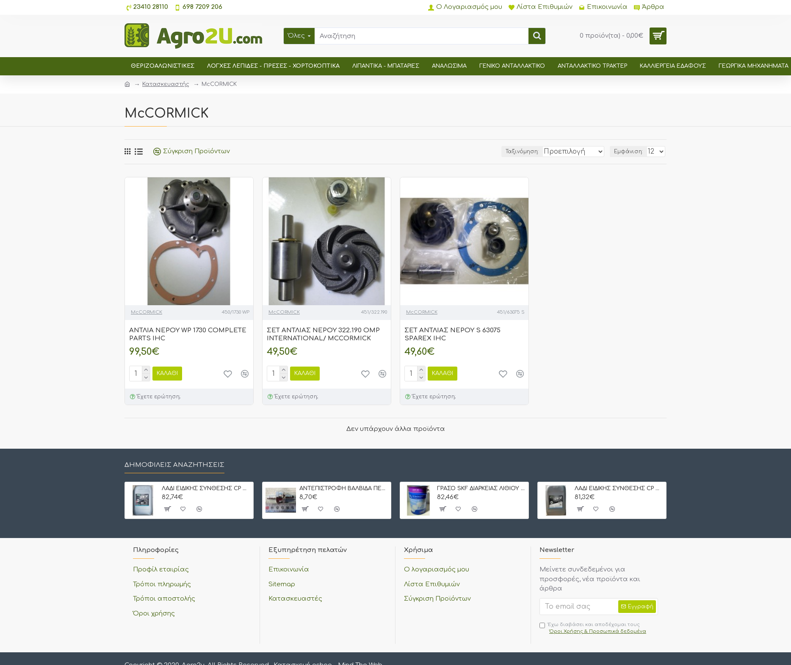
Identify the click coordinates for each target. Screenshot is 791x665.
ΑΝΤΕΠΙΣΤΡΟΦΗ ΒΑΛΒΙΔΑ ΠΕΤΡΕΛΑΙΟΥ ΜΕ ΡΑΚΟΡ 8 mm (343, 488)
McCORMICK (146, 312)
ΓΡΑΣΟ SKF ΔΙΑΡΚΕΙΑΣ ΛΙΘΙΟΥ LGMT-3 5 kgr (481, 488)
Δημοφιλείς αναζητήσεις (174, 465)
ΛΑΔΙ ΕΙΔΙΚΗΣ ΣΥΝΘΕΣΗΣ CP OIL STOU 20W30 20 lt (206, 488)
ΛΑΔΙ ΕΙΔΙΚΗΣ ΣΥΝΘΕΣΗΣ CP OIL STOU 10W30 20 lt (619, 488)
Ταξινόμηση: (504, 152)
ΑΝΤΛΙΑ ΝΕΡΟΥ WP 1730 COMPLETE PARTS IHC (187, 334)
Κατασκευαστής (165, 84)
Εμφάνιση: (630, 152)
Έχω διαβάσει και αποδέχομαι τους (593, 628)
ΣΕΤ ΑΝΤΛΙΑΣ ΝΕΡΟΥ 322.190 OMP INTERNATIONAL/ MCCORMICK (323, 334)
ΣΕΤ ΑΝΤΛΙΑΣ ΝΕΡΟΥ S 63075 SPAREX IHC (452, 334)
